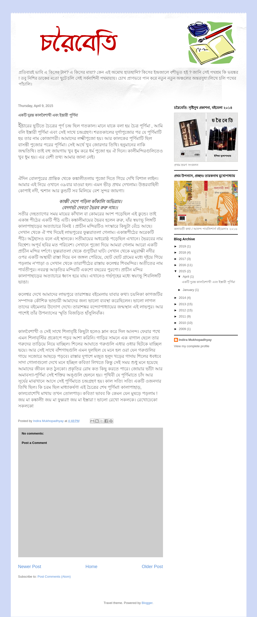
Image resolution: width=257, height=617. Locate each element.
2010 (183, 323)
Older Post (152, 566)
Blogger (147, 603)
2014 (183, 298)
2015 (183, 271)
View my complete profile (191, 346)
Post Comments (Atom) (54, 576)
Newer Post (29, 566)
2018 (183, 252)
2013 (183, 304)
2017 (183, 259)
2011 (183, 316)
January (189, 290)
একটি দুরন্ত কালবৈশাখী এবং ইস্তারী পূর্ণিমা (208, 282)
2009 (183, 329)
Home (91, 566)
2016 (183, 265)
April (186, 276)
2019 (183, 246)
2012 (183, 310)
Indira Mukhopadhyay (195, 340)
